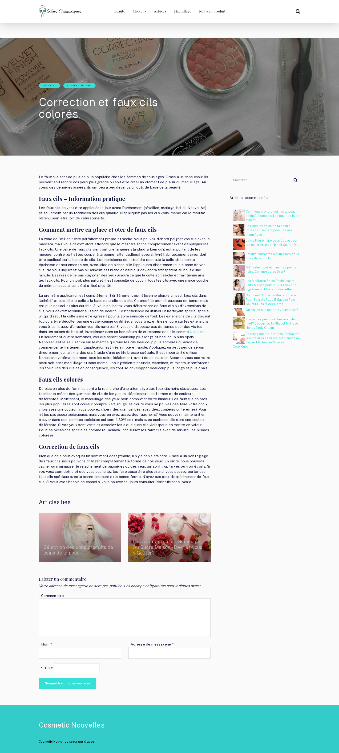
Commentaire (52, 596)
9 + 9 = (47, 668)
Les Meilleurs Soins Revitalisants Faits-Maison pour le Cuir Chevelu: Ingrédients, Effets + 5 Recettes (271, 285)
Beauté (118, 11)
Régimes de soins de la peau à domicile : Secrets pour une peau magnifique (270, 230)
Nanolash (198, 332)
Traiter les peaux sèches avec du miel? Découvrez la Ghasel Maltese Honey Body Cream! (272, 323)
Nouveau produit (212, 11)
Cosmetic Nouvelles (72, 725)
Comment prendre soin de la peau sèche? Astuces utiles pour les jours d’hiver (272, 216)
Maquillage (182, 11)
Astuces (160, 11)
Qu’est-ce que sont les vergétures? (272, 310)
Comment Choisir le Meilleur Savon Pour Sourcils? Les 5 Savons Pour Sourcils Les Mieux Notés (272, 299)
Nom (46, 644)
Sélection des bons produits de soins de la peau (79, 550)
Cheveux (139, 11)
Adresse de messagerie (152, 644)
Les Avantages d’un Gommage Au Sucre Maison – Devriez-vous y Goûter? (168, 547)
